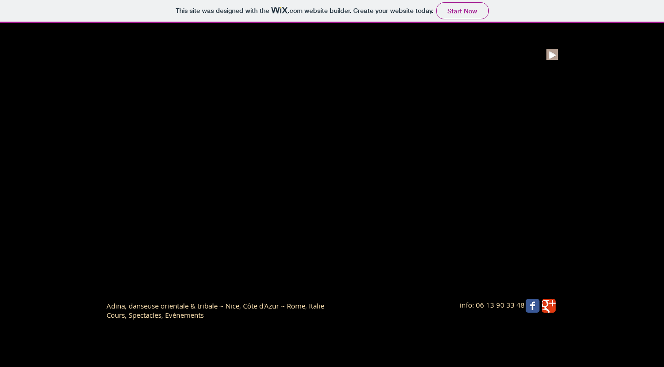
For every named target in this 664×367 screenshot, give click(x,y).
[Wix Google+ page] (549, 306)
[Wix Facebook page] (533, 306)
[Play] (552, 54)
